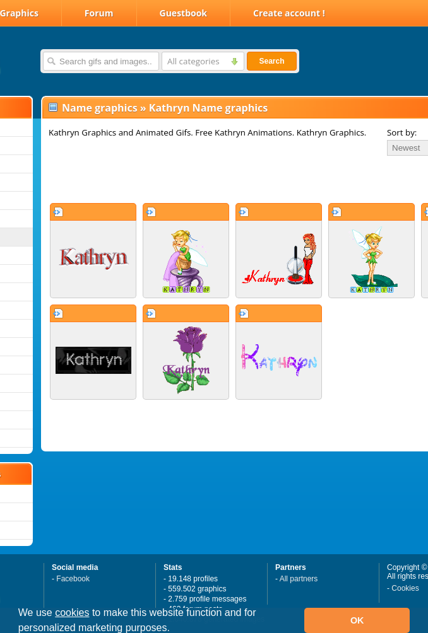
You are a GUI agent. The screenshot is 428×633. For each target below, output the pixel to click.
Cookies (405, 588)
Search (271, 61)
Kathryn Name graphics (208, 108)
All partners (299, 578)
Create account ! (289, 13)
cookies (72, 612)
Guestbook (184, 13)
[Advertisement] (190, 179)
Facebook (73, 578)
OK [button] (357, 620)
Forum (99, 13)
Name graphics (100, 108)
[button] (174, 629)
